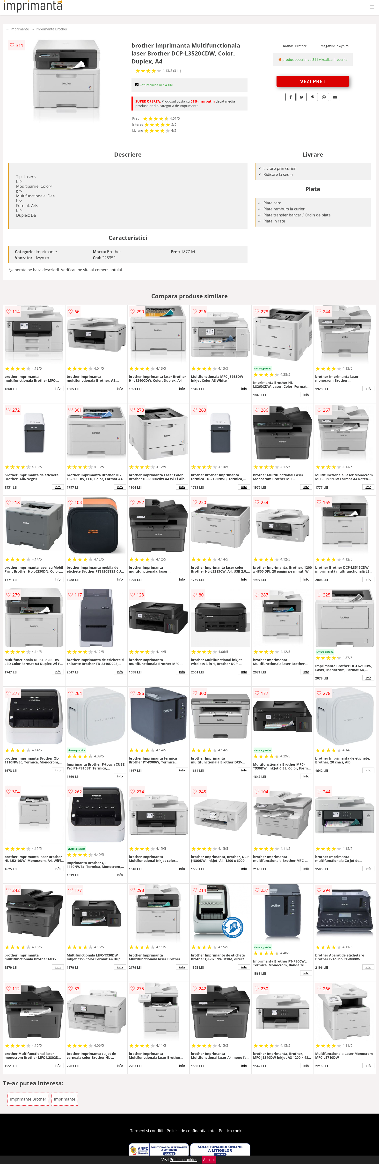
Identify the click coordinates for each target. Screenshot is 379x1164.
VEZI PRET (313, 81)
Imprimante (19, 29)
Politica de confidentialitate (191, 1130)
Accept (209, 1159)
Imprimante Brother (51, 29)
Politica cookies (233, 1130)
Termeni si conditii (146, 1130)
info (58, 388)
